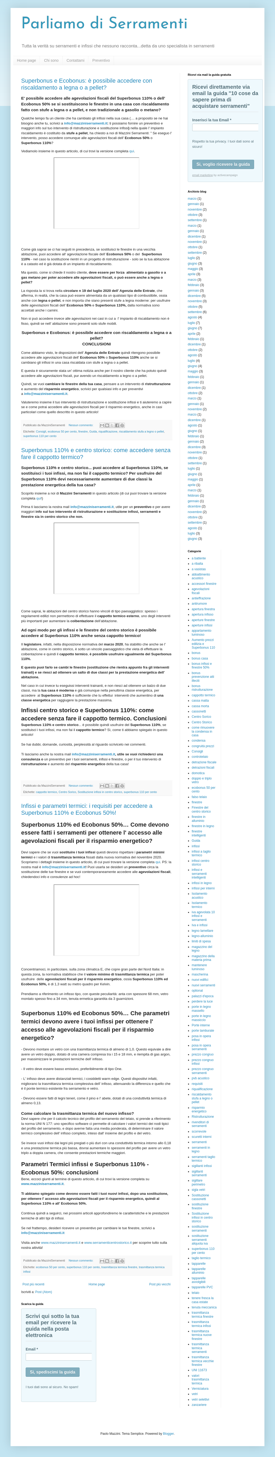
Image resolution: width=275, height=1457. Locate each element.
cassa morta (200, 706)
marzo (192, 198)
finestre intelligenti (199, 833)
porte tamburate (203, 1030)
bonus (196, 653)
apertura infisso (202, 614)
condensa (198, 740)
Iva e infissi (199, 925)
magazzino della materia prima (203, 958)
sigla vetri (198, 1190)
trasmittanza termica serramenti (200, 1348)
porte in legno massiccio (201, 1018)
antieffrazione (201, 598)
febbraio (193, 285)
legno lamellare (202, 931)
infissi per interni (203, 888)
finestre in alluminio (198, 818)
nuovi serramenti (203, 985)
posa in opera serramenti (201, 1047)
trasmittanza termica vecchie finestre (203, 1361)
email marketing (202, 175)
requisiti (197, 1084)
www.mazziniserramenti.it (60, 1243)
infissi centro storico (200, 862)
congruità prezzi (203, 746)
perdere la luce (202, 1001)
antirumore (199, 603)
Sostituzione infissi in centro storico (100, 792)
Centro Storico (202, 722)
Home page (26, 60)
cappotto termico (46, 792)
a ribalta (197, 563)
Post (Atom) (43, 1292)
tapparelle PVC (202, 1287)
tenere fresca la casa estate (203, 1300)
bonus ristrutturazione (202, 688)
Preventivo (101, 60)
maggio (193, 269)
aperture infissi (202, 625)
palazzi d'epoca (202, 996)
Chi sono (51, 60)
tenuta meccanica (204, 1307)
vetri (195, 1394)
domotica (198, 773)
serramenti (199, 1142)
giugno (192, 263)
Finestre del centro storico (201, 809)
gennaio (193, 204)
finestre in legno (203, 826)
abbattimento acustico (201, 576)
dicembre (194, 236)
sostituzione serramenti (200, 1228)
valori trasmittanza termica (200, 1379)
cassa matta (200, 700)
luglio (191, 258)
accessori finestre (204, 584)
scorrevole (199, 1131)
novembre (195, 209)
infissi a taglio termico (201, 853)
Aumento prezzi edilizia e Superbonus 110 (203, 643)
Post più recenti (33, 1284)
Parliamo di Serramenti (104, 24)
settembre (195, 220)
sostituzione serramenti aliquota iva (200, 1239)
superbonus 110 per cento (39, 436)
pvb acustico (200, 1078)
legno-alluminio (202, 936)
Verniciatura (200, 1389)
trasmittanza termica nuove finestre (202, 1335)
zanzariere (199, 1405)
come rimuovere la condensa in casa (203, 731)
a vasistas (199, 569)
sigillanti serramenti (199, 1173)
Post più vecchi (160, 1284)
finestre (83, 431)
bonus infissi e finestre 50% (202, 665)
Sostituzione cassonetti (200, 1197)
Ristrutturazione (203, 1117)
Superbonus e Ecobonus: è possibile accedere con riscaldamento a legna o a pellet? (86, 84)
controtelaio (200, 757)
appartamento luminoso (201, 632)
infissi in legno (202, 883)
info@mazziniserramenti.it (85, 123)
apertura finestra (203, 609)
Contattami (76, 60)
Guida (93, 431)
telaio (195, 1293)
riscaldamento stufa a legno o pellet (141, 431)
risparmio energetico (199, 1109)
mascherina (200, 974)
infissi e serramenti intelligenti (199, 873)
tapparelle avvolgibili (199, 1280)
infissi (196, 846)
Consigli (41, 431)
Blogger (168, 1434)
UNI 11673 (199, 1370)
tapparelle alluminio (199, 1271)
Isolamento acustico (199, 895)
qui (131, 151)
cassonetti (199, 711)
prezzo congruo (203, 1054)
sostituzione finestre (200, 1206)
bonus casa (200, 658)
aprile (191, 274)
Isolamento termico (199, 904)
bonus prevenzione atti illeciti (203, 677)
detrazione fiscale (204, 762)
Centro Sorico (67, 792)
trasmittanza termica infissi (201, 1323)
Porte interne (201, 1025)
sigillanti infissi (202, 1166)
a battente (199, 558)
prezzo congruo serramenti (203, 1071)
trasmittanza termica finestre (119, 1267)
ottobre (193, 215)
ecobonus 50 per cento (62, 431)
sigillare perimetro (198, 1182)
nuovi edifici (200, 980)
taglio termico (201, 1258)
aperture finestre (203, 620)
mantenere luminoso (199, 967)
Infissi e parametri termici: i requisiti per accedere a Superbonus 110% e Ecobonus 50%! (86, 809)
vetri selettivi (200, 1399)
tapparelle (199, 1264)
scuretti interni (202, 1137)
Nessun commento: (81, 425)
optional (197, 990)
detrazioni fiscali (203, 767)
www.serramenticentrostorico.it (108, 1243)
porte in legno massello (201, 1008)
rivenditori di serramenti (200, 1124)
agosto (192, 317)
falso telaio (199, 797)
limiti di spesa (201, 941)
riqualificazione (108, 431)
